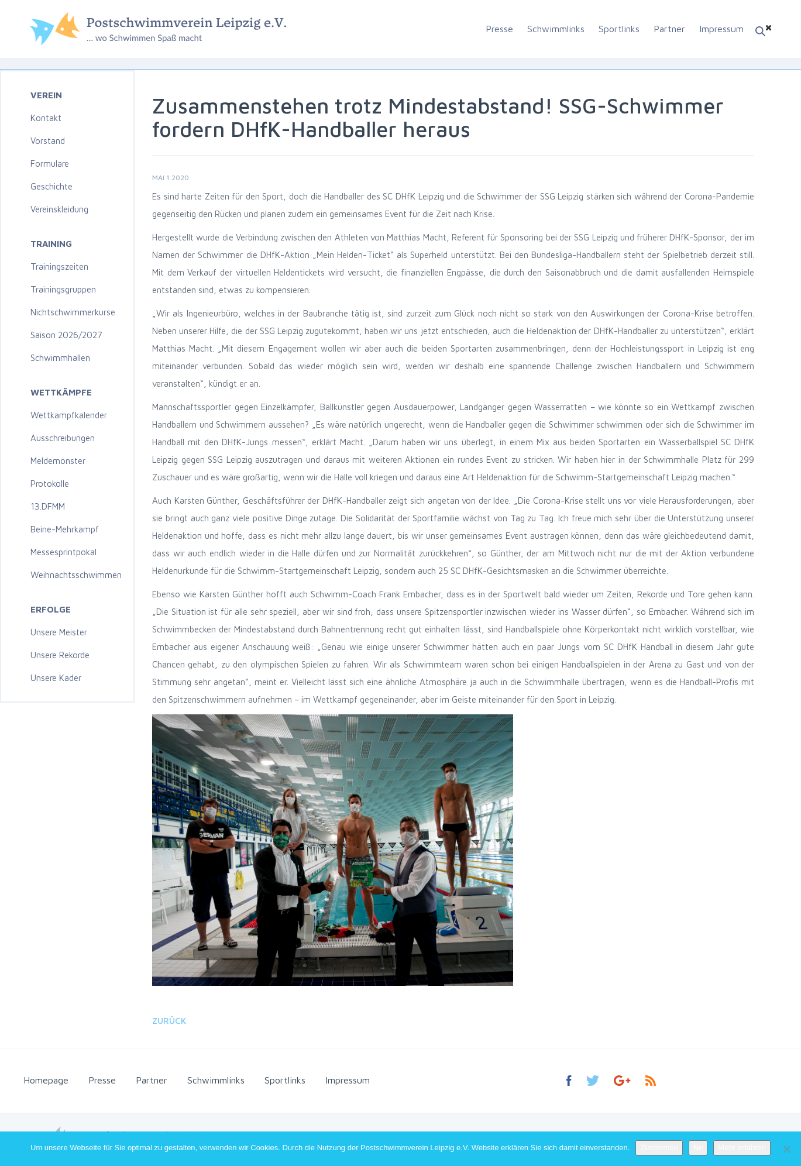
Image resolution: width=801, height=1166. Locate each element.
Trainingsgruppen (63, 289)
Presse (499, 28)
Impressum (721, 28)
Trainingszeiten (59, 266)
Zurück (169, 1021)
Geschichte (51, 186)
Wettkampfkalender (68, 415)
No (698, 1147)
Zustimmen (659, 1147)
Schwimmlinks (556, 28)
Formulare (49, 163)
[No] (786, 1149)
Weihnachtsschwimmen (76, 575)
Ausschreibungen (62, 438)
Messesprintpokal (63, 552)
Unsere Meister (58, 632)
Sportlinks (619, 28)
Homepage (45, 1080)
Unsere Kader (55, 678)
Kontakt (45, 118)
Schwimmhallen (60, 358)
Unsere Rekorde (60, 655)
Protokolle (49, 484)
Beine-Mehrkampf (64, 529)
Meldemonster (57, 461)
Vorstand (47, 141)
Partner (669, 28)
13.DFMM (47, 506)
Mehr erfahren (742, 1147)
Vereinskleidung (59, 209)
